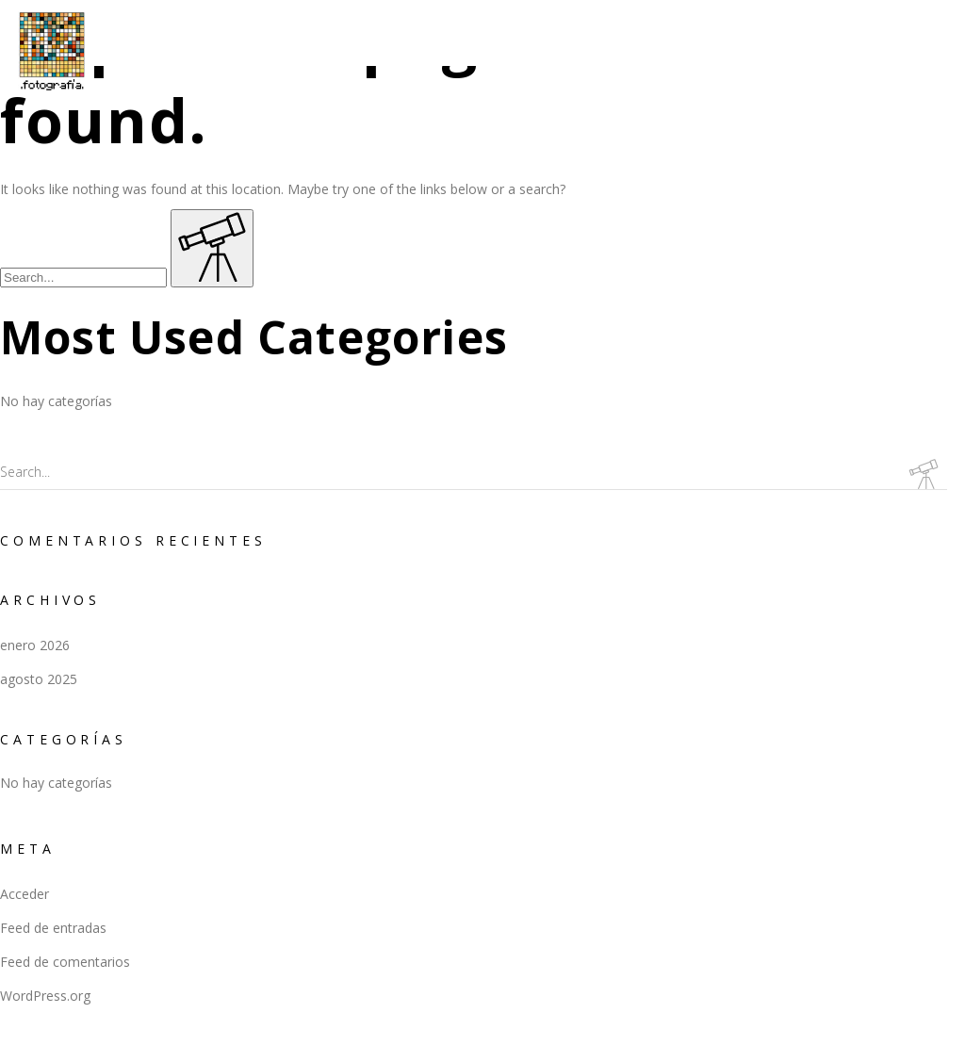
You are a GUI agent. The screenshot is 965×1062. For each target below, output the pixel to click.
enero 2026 (35, 645)
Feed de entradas (53, 928)
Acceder (24, 894)
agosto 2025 (38, 679)
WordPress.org (45, 996)
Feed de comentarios (65, 962)
